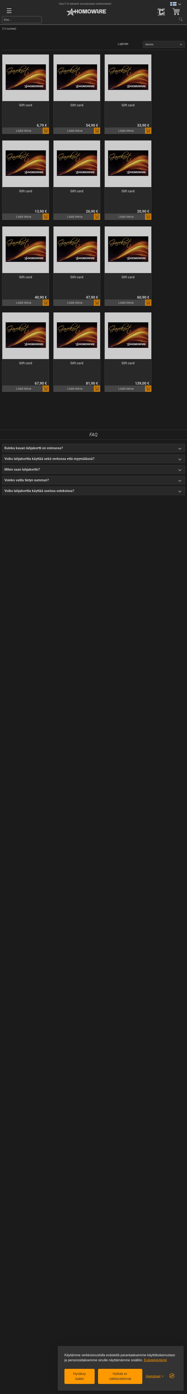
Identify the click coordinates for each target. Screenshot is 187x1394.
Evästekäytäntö (155, 1360)
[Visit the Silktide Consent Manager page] (172, 1376)
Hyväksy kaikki (79, 1376)
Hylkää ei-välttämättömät (120, 1376)
